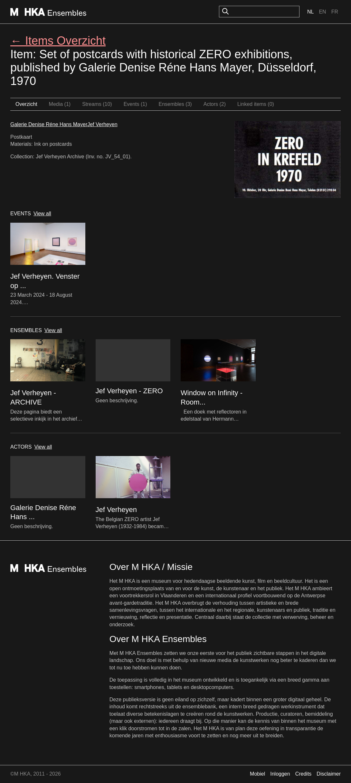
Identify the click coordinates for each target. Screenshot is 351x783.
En (322, 11)
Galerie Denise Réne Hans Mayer (48, 124)
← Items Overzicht (58, 40)
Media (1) (60, 104)
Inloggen (280, 774)
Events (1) (135, 104)
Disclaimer (329, 774)
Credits (303, 774)
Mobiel (257, 774)
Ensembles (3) (175, 104)
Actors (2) (215, 104)
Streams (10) (97, 104)
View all (42, 213)
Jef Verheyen (102, 124)
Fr (334, 11)
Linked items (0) (255, 104)
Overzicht (26, 104)
